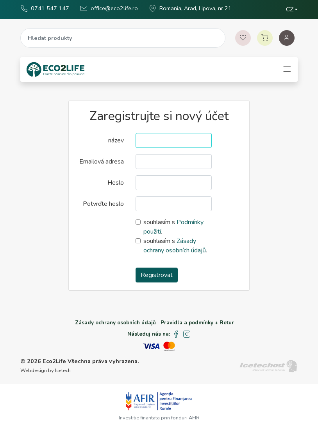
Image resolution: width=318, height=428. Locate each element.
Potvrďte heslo (103, 204)
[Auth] (287, 38)
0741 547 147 (50, 8)
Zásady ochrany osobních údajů (115, 322)
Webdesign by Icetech (45, 370)
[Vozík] (265, 38)
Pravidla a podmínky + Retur (197, 322)
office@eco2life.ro (114, 8)
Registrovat (157, 275)
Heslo (115, 182)
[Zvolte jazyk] (292, 9)
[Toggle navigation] (287, 69)
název (116, 140)
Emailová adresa (101, 161)
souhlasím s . (173, 227)
